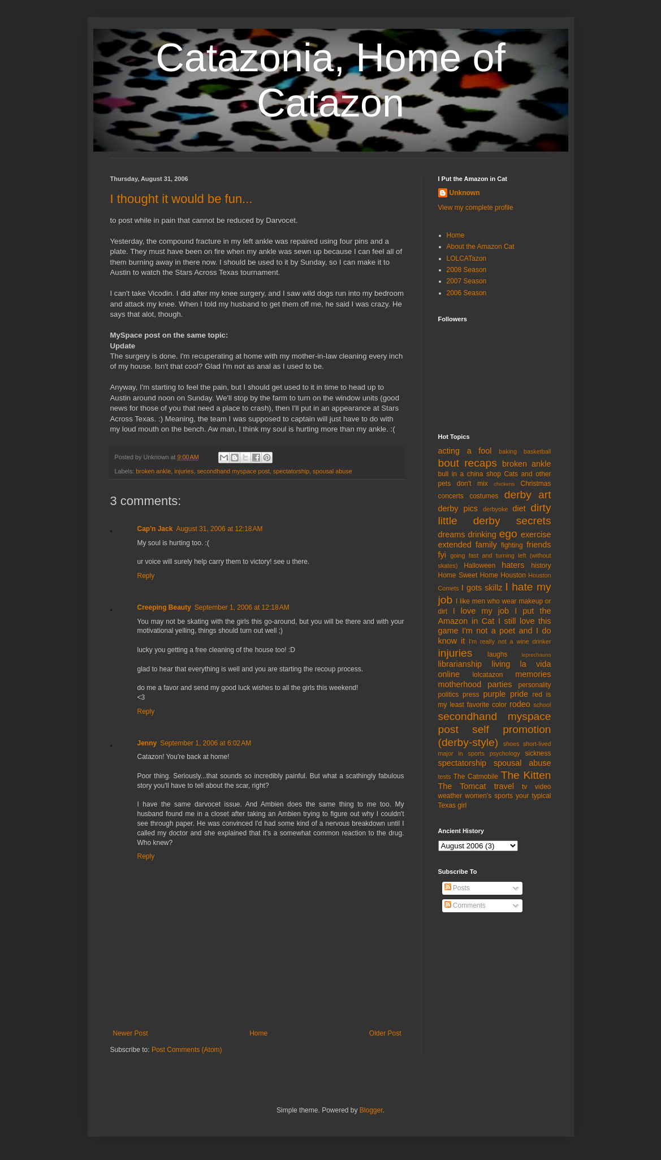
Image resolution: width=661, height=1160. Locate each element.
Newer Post (130, 1033)
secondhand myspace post (233, 471)
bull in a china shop (469, 474)
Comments (465, 905)
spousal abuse (332, 471)
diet (518, 508)
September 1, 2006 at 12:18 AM (242, 607)
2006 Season (467, 293)
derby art (527, 495)
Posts (457, 888)
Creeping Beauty (164, 607)
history (541, 566)
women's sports (489, 796)
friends (538, 544)
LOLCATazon (466, 258)
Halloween (479, 566)
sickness (538, 753)
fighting (512, 545)
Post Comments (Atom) (187, 1050)
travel (504, 786)
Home (258, 1033)
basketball (537, 451)
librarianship (460, 664)
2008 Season (467, 270)
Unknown (465, 193)
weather (450, 796)
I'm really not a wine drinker (510, 641)
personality (534, 685)
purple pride (505, 693)
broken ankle (153, 471)
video (543, 787)
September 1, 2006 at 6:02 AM (205, 743)
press (471, 694)
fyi (442, 554)
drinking (482, 534)
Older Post (385, 1033)
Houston (513, 575)
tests (444, 776)
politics (448, 694)
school (542, 704)
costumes (483, 496)
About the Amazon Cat (481, 247)
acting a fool (465, 450)
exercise (536, 534)
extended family (467, 544)
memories (533, 674)
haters (513, 565)
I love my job (481, 610)
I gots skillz (482, 587)
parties (499, 684)
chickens (504, 484)
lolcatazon (487, 675)
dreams (451, 534)
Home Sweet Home (468, 575)
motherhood (460, 684)
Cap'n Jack (155, 529)
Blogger (371, 1110)
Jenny (147, 743)
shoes (511, 743)
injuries (183, 471)
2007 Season (467, 281)
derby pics (458, 508)
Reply (146, 576)
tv (524, 787)
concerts (451, 496)
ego (508, 534)
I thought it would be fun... (181, 199)
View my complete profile (475, 208)
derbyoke (495, 509)
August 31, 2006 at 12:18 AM (219, 529)
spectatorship (291, 471)
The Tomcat (462, 786)
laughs (497, 654)
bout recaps (467, 463)
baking (508, 451)
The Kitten (526, 775)
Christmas (535, 484)
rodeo (519, 704)
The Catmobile (475, 776)
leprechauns (536, 655)
